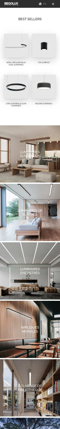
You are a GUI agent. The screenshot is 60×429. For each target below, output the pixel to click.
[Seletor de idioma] (45, 3)
